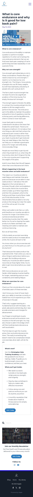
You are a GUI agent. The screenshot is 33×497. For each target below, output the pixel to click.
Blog (9, 480)
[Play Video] (3, 44)
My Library (22, 480)
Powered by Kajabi (16, 492)
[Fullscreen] (29, 44)
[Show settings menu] (26, 44)
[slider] (14, 44)
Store (15, 480)
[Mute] (22, 44)
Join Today (10, 410)
